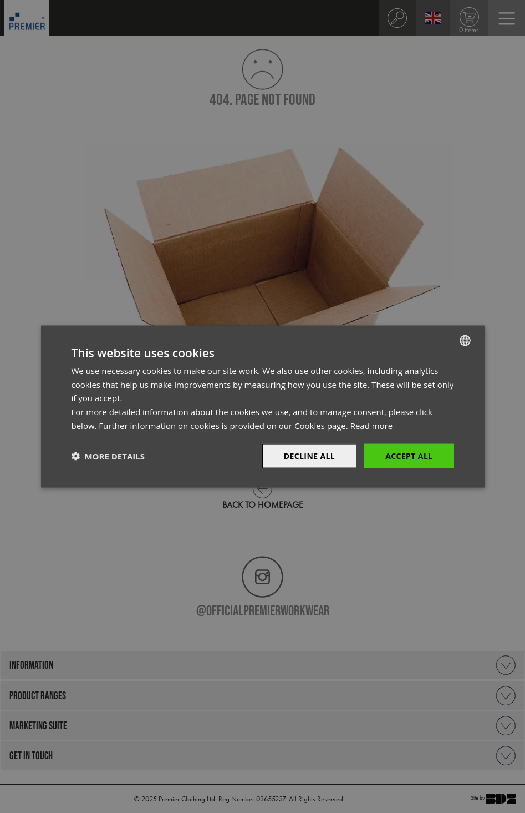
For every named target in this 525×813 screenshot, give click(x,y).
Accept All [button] (408, 455)
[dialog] (262, 406)
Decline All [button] (309, 455)
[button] (108, 456)
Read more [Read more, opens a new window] (371, 425)
